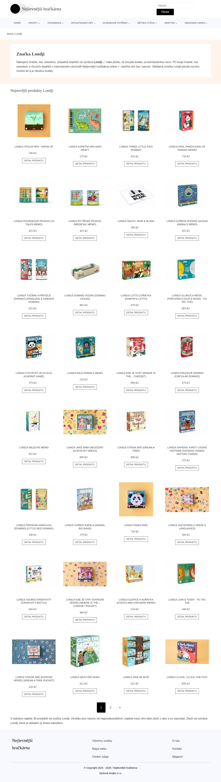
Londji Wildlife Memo (34, 447)
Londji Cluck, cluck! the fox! (187, 677)
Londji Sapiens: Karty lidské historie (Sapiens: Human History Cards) (187, 450)
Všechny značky (102, 740)
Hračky (33, 23)
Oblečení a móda (195, 23)
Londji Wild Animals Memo (85, 373)
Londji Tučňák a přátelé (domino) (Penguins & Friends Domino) (34, 298)
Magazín (177, 756)
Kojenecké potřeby (115, 23)
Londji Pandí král (136, 525)
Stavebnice (54, 23)
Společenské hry (82, 23)
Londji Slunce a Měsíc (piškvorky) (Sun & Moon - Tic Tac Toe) (187, 298)
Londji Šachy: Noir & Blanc (136, 221)
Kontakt (177, 748)
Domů (17, 23)
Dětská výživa (146, 23)
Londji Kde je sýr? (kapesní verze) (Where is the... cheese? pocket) (85, 602)
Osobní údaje (100, 756)
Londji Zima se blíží (136, 677)
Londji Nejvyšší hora (85, 677)
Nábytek (170, 23)
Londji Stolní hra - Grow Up (34, 146)
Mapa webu (99, 748)
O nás (176, 740)
